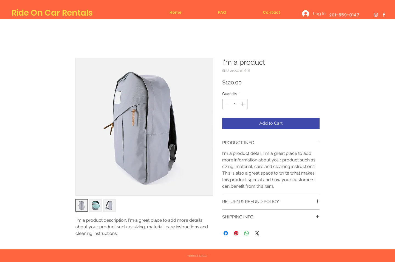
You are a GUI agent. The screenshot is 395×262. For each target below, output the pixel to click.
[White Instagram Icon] (376, 14)
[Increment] (243, 104)
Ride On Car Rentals (52, 13)
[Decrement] (226, 104)
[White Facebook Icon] (383, 14)
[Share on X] (257, 233)
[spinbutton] (235, 104)
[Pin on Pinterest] (236, 233)
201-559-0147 (344, 15)
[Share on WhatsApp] (246, 233)
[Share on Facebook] (225, 233)
